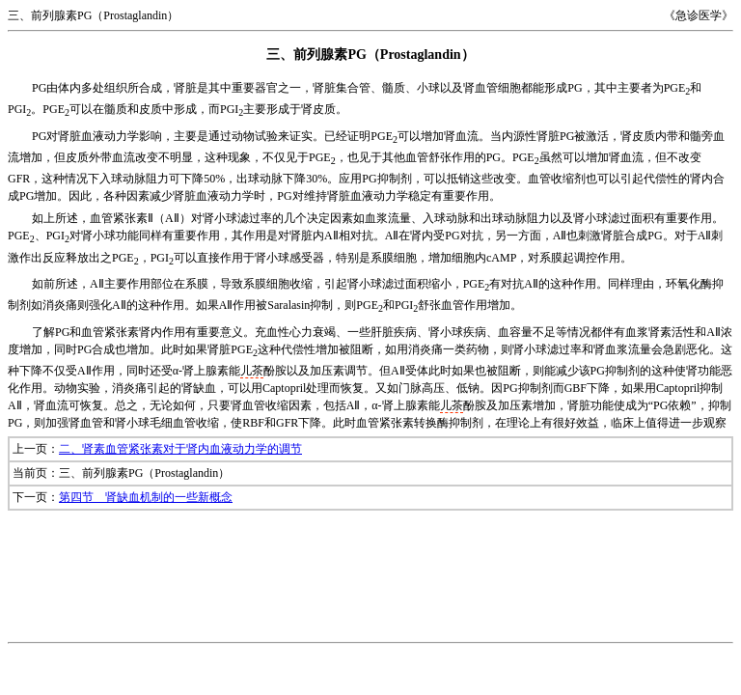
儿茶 (251, 370)
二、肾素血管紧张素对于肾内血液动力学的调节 (180, 449)
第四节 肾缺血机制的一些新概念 (146, 497)
